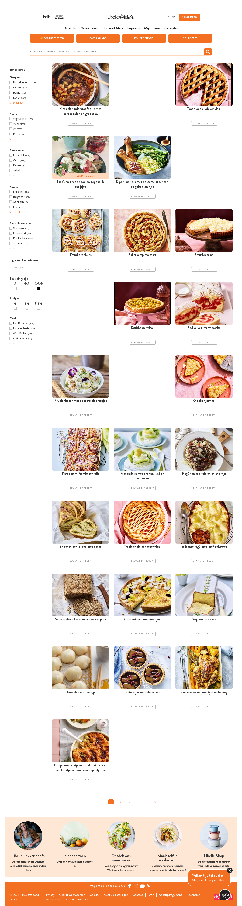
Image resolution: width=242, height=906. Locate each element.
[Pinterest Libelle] (149, 886)
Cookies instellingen (116, 895)
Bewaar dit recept (81, 123)
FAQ (150, 895)
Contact (138, 895)
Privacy (50, 895)
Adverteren (53, 899)
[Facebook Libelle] (129, 886)
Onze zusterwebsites (77, 899)
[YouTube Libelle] (142, 886)
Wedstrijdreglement (170, 895)
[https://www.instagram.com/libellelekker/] (136, 886)
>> (174, 802)
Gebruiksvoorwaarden (72, 895)
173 (155, 802)
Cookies (94, 895)
